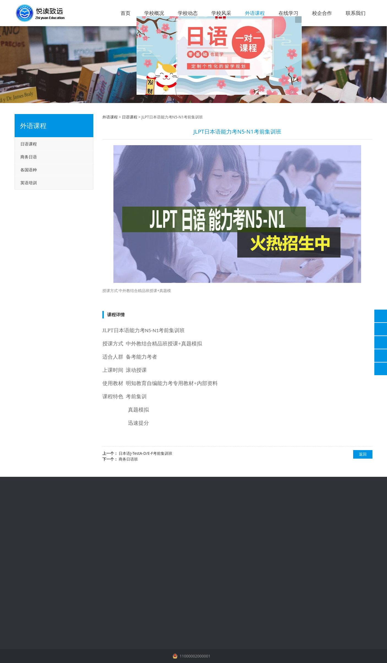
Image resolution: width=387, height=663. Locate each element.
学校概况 (154, 13)
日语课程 (28, 144)
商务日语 (28, 156)
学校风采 (221, 13)
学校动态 (188, 13)
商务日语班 (128, 459)
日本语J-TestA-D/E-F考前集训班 (145, 453)
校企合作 (322, 13)
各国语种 (28, 169)
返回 (363, 454)
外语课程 (255, 13)
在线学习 (288, 13)
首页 (125, 13)
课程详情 (116, 315)
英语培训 (28, 182)
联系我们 (356, 13)
